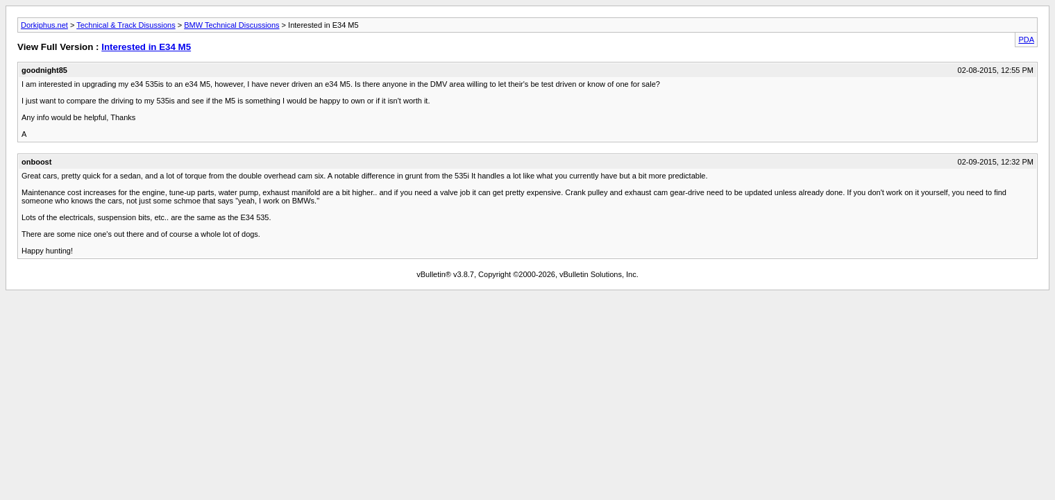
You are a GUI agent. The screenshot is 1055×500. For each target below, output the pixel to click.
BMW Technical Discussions (231, 25)
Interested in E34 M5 (146, 47)
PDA (1026, 39)
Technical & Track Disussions (125, 25)
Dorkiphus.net (44, 25)
